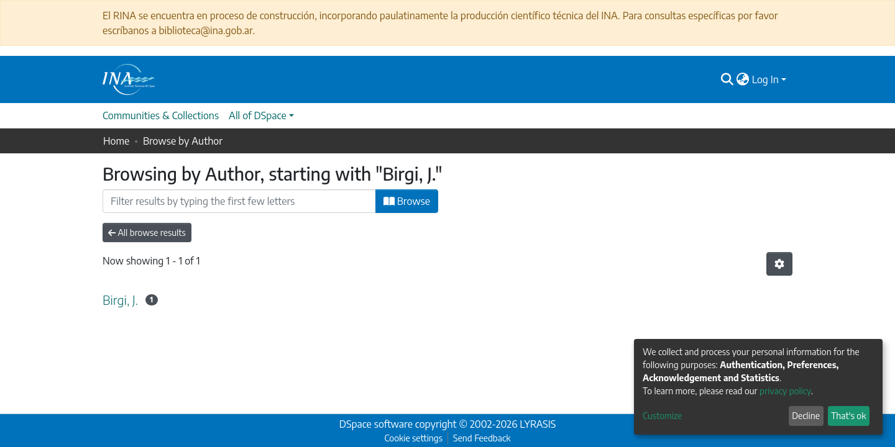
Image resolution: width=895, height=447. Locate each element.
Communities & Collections (161, 115)
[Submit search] (727, 79)
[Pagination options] (779, 264)
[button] (743, 79)
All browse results (147, 232)
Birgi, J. (120, 299)
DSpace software (376, 424)
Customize (662, 415)
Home (116, 141)
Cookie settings (414, 438)
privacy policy (785, 391)
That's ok (848, 415)
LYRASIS (538, 424)
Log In (765, 79)
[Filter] (239, 201)
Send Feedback (481, 438)
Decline (806, 415)
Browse (406, 201)
